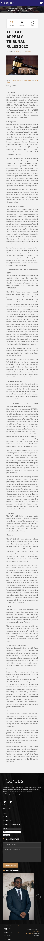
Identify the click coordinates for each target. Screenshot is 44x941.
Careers (6, 817)
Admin (17, 51)
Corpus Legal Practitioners (18, 9)
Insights (30, 9)
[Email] (12, 832)
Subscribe (6, 835)
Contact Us (7, 820)
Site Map (8, 939)
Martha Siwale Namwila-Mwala (22, 80)
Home (5, 813)
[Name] (12, 829)
